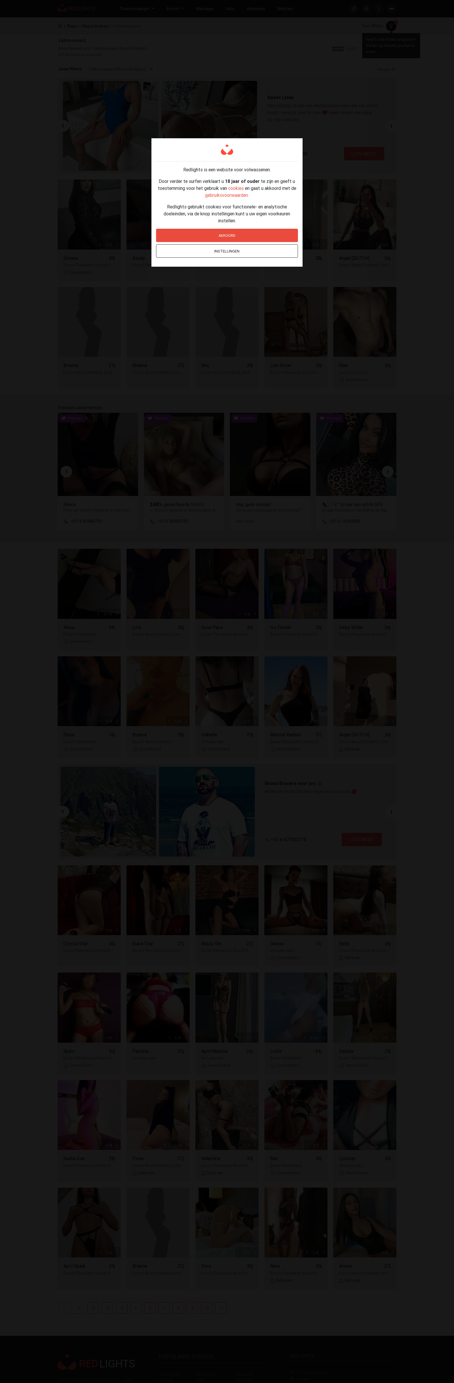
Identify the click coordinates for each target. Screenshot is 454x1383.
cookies (236, 188)
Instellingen (226, 251)
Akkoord (227, 235)
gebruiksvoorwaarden (226, 195)
